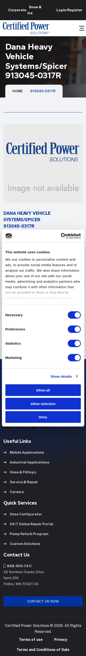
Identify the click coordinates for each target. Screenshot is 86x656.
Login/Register (69, 10)
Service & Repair (20, 482)
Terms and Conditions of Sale (43, 650)
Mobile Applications (23, 452)
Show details (61, 376)
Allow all (43, 390)
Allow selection (43, 403)
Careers (13, 492)
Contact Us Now (43, 601)
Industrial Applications (26, 462)
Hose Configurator (22, 514)
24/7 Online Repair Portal (28, 524)
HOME (17, 91)
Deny (43, 417)
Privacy (60, 639)
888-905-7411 (17, 566)
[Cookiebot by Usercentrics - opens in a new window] (61, 236)
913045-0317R (42, 91)
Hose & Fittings (19, 472)
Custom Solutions (21, 544)
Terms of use (31, 639)
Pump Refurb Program (25, 534)
